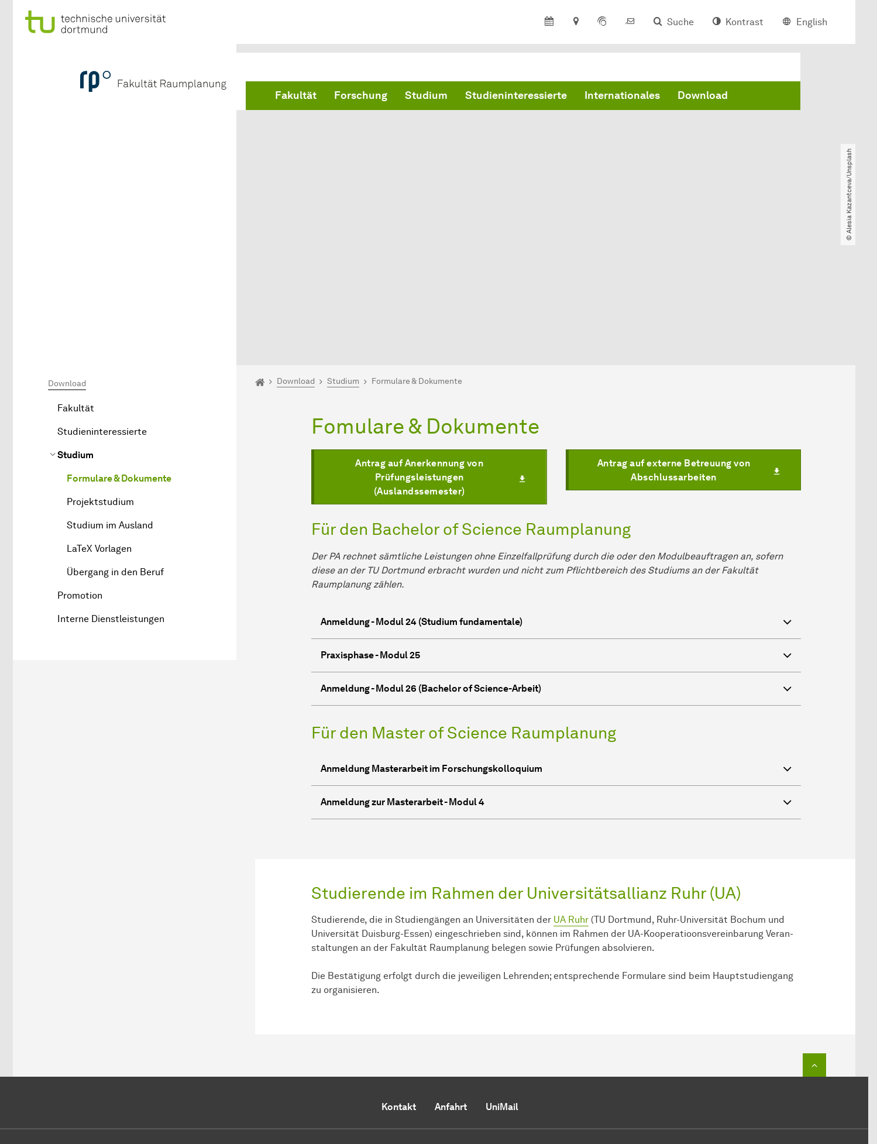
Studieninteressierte (516, 95)
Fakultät (296, 95)
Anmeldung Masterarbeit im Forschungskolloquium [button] (556, 636)
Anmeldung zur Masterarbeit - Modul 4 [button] (556, 669)
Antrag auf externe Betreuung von (674, 336)
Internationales (622, 95)
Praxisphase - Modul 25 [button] (556, 522)
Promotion (79, 461)
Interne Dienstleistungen (110, 484)
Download (702, 95)
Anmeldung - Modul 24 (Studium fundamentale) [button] (556, 488)
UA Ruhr (571, 785)
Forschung (360, 95)
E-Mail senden (392, 1063)
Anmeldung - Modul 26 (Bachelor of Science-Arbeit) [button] (556, 555)
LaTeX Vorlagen (99, 414)
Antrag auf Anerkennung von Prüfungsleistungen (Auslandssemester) (419, 343)
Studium (426, 95)
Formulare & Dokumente (119, 344)
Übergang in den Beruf (115, 438)
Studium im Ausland (110, 391)
